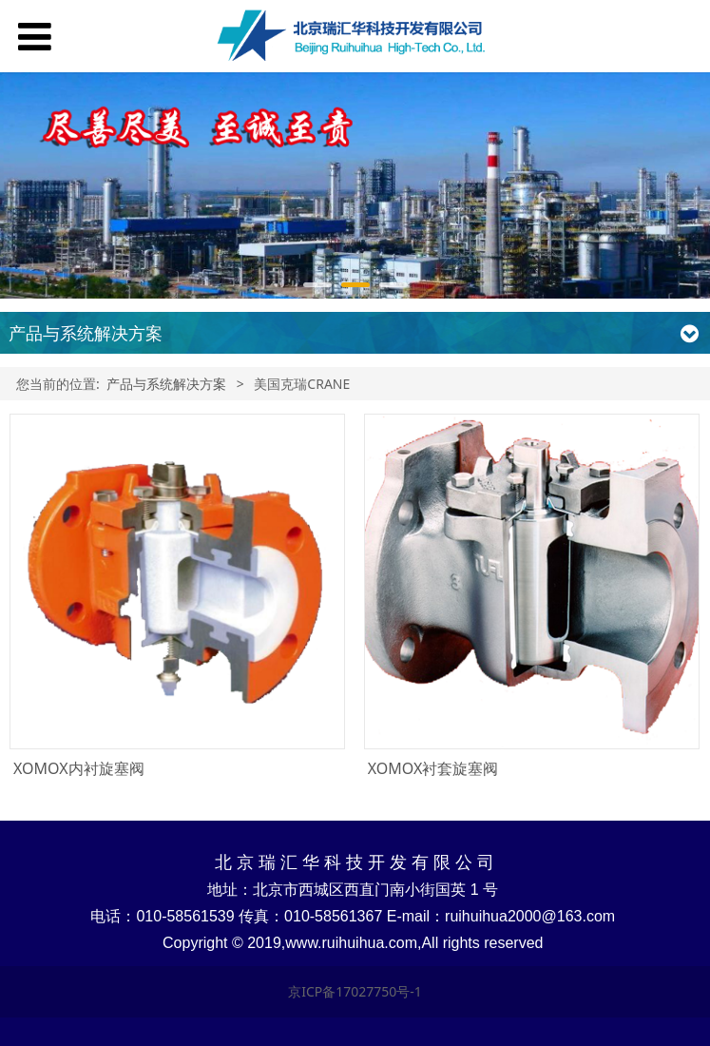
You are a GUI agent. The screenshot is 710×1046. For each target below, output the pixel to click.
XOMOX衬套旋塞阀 (433, 768)
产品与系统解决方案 (166, 384)
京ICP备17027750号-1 (355, 991)
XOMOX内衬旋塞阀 (78, 768)
